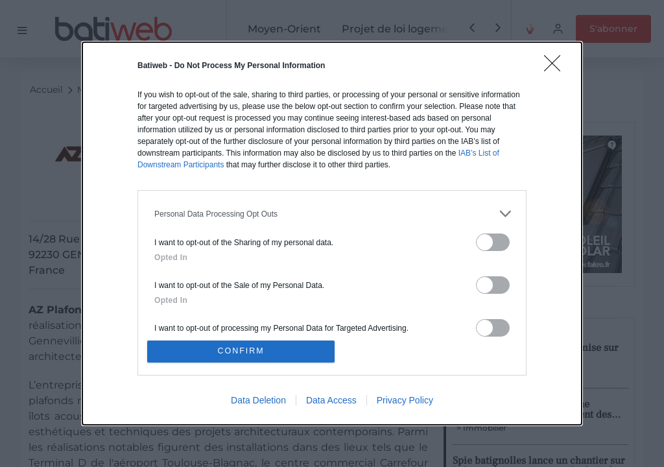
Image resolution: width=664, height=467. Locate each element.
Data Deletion (258, 401)
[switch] (493, 241)
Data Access (331, 401)
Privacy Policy (405, 401)
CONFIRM (243, 351)
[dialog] (332, 233)
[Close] (556, 66)
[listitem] (332, 212)
